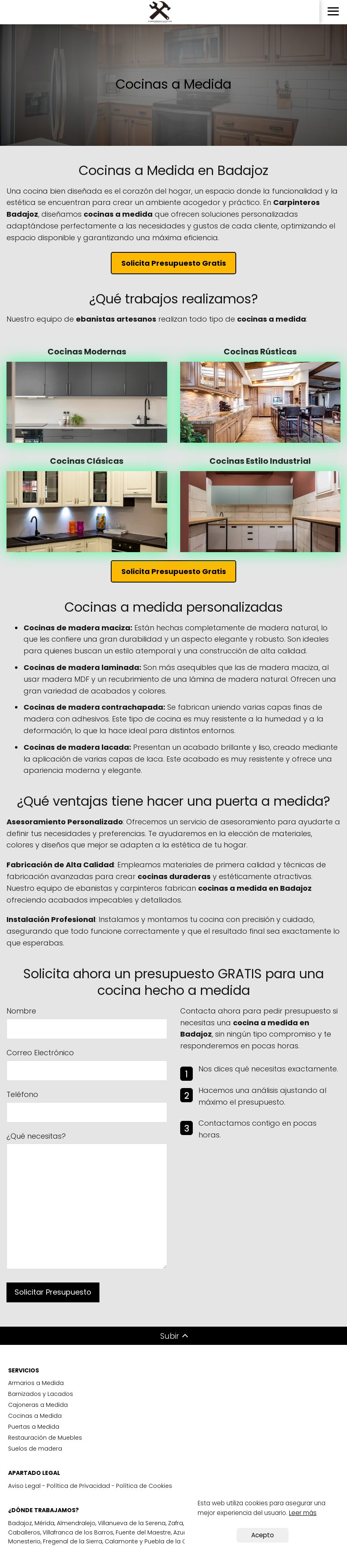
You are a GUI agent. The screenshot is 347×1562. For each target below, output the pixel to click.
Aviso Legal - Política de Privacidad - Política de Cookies (90, 1486)
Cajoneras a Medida (38, 1405)
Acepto (262, 1535)
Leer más (303, 1513)
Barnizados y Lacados (40, 1394)
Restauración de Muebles (45, 1438)
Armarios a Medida (36, 1383)
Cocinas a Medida (35, 1416)
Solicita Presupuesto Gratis (173, 263)
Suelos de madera (35, 1449)
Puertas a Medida (33, 1427)
